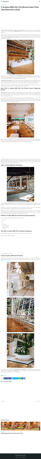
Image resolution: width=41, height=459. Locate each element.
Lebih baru (3, 401)
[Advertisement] (20, 20)
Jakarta (5, 4)
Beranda (2, 4)
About (20, 457)
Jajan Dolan (5, 1)
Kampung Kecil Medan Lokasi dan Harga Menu (12, 433)
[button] (1, 2)
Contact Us (24, 457)
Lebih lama (38, 401)
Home (17, 457)
